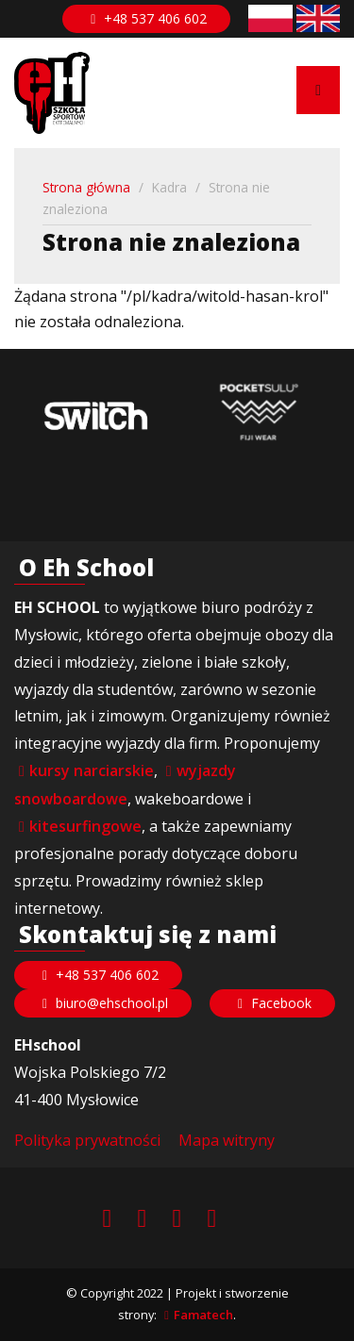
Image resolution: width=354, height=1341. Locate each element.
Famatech (203, 1314)
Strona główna (86, 187)
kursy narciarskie (91, 770)
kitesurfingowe (85, 826)
